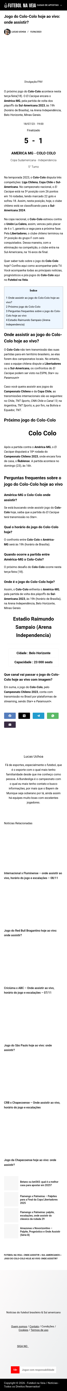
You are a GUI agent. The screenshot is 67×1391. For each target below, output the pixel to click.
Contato (34, 1326)
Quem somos (19, 1326)
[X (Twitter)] (24, 716)
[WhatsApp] (53, 716)
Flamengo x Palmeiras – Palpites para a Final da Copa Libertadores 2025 (39, 1199)
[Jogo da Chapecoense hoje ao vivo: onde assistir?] (33, 1134)
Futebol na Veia (13, 1255)
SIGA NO (23, 1346)
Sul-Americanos (50, 1255)
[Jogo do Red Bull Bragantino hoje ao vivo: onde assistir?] (33, 905)
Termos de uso (39, 1330)
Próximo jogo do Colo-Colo (23, 306)
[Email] (10, 725)
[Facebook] (10, 716)
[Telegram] (38, 716)
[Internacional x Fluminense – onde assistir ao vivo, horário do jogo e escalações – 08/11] (33, 847)
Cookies (23, 1330)
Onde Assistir (31, 1255)
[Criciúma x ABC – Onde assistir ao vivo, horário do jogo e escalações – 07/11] (33, 962)
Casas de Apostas (50, 5)
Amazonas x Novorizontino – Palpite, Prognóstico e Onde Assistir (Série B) (40, 1231)
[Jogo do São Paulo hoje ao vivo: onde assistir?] (33, 1020)
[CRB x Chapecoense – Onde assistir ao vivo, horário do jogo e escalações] (33, 1077)
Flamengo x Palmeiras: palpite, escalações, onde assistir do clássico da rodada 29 (37, 1215)
